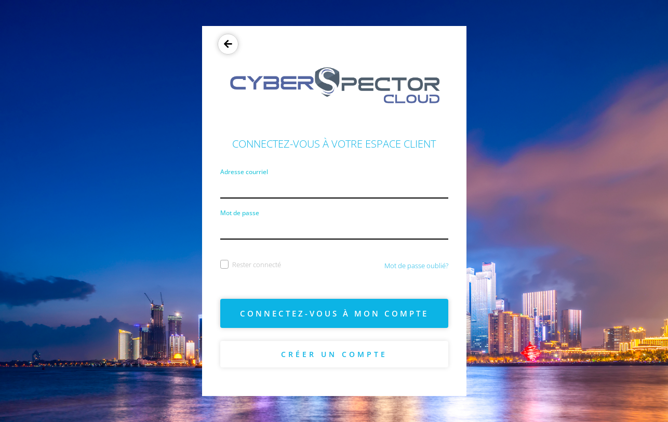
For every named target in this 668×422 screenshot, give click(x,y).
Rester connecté (250, 264)
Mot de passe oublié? (416, 265)
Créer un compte (334, 354)
